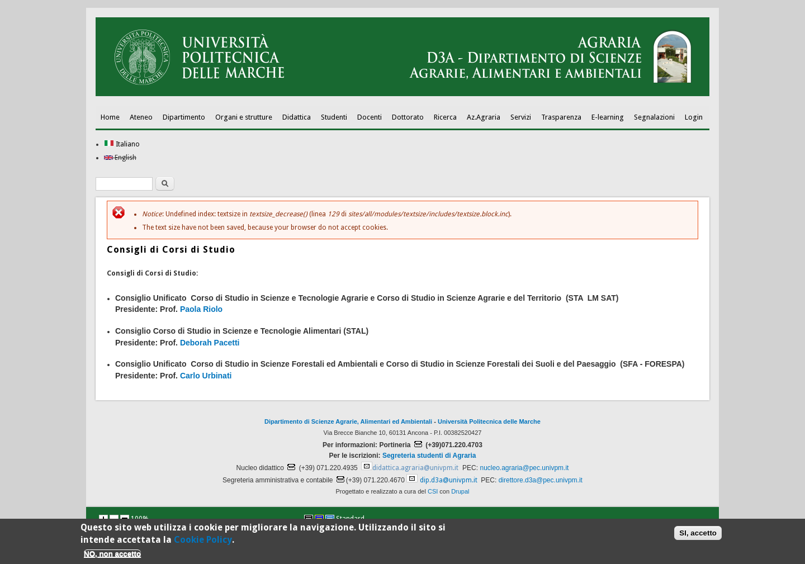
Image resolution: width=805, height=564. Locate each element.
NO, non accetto (112, 556)
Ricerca (445, 117)
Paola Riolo (201, 309)
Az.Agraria (483, 117)
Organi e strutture (243, 117)
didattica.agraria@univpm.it (415, 468)
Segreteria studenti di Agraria (429, 455)
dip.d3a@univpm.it (448, 480)
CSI (433, 491)
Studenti (334, 117)
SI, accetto (698, 536)
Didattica (296, 117)
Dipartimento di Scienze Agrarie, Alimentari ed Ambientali (348, 421)
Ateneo (141, 117)
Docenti (369, 117)
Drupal (460, 491)
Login (694, 117)
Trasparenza (561, 117)
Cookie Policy (203, 542)
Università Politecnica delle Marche (489, 421)
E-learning (607, 117)
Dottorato (408, 117)
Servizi (520, 117)
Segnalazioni (654, 117)
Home (110, 117)
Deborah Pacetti (210, 342)
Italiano (122, 144)
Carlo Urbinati (206, 375)
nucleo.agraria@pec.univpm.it (524, 468)
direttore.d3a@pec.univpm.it (541, 480)
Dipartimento (184, 117)
